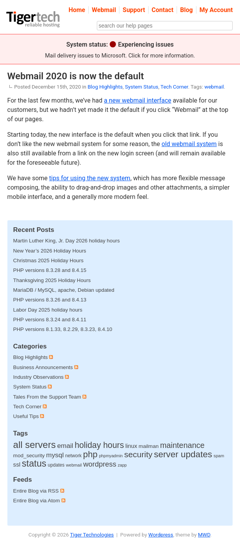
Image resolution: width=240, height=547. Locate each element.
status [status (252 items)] (34, 463)
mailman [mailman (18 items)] (148, 446)
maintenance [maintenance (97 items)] (182, 445)
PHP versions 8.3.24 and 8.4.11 (49, 319)
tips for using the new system (89, 178)
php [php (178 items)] (90, 454)
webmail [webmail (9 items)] (74, 465)
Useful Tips (26, 416)
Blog (186, 10)
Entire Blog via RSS (38, 491)
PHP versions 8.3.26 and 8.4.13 (49, 300)
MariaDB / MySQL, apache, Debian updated (63, 290)
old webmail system (189, 144)
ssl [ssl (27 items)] (17, 464)
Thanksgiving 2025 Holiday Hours (52, 280)
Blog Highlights (105, 87)
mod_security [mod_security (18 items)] (29, 455)
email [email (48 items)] (65, 445)
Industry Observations (38, 377)
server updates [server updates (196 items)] (183, 454)
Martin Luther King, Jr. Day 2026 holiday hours (66, 241)
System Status (141, 87)
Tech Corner (174, 87)
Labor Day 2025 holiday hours (47, 310)
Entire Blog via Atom (39, 500)
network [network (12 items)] (73, 455)
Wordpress (160, 535)
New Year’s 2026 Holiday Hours (49, 251)
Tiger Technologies (92, 535)
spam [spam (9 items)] (219, 455)
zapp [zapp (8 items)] (122, 465)
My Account (216, 10)
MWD (204, 535)
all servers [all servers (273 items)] (34, 444)
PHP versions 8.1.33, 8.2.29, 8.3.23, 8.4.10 (62, 329)
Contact (162, 10)
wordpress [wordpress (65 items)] (99, 464)
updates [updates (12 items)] (56, 465)
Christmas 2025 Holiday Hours (48, 260)
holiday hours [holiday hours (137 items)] (99, 445)
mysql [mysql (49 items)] (54, 455)
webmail (214, 87)
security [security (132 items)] (138, 454)
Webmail (104, 10)
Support (134, 10)
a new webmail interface (137, 100)
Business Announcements (43, 367)
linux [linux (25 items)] (131, 446)
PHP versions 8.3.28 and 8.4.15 (49, 270)
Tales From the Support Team (47, 397)
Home (76, 10)
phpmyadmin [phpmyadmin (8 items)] (111, 455)
